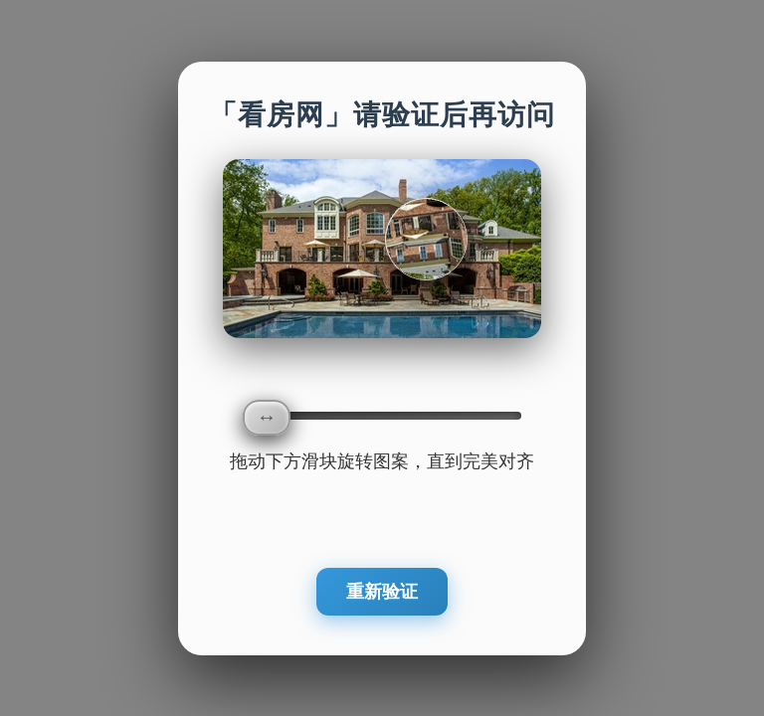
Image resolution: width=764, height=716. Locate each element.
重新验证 (382, 592)
